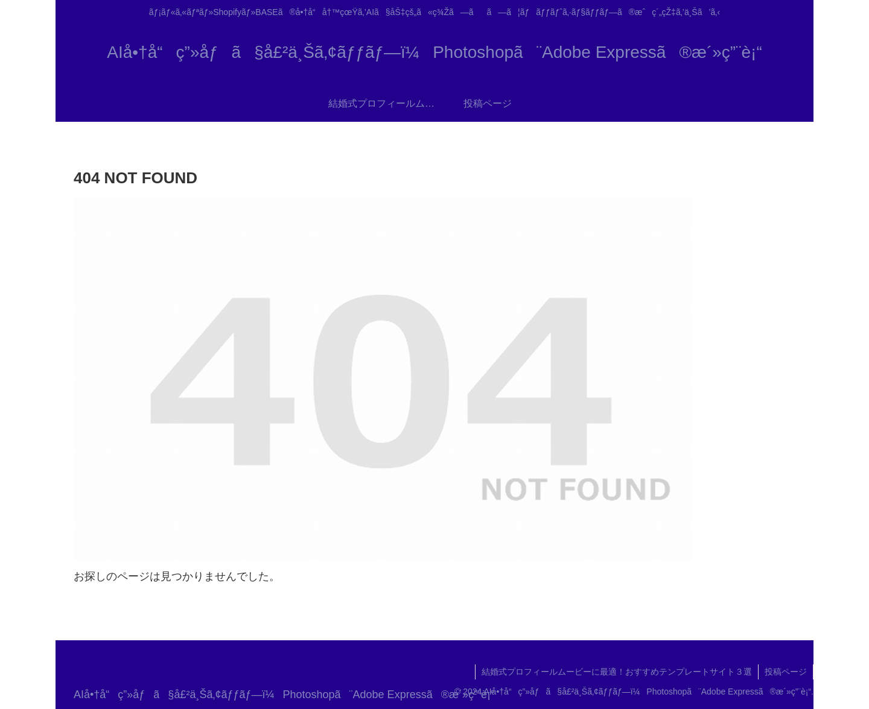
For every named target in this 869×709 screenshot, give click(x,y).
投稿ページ (786, 671)
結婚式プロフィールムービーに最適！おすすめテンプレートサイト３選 (617, 671)
